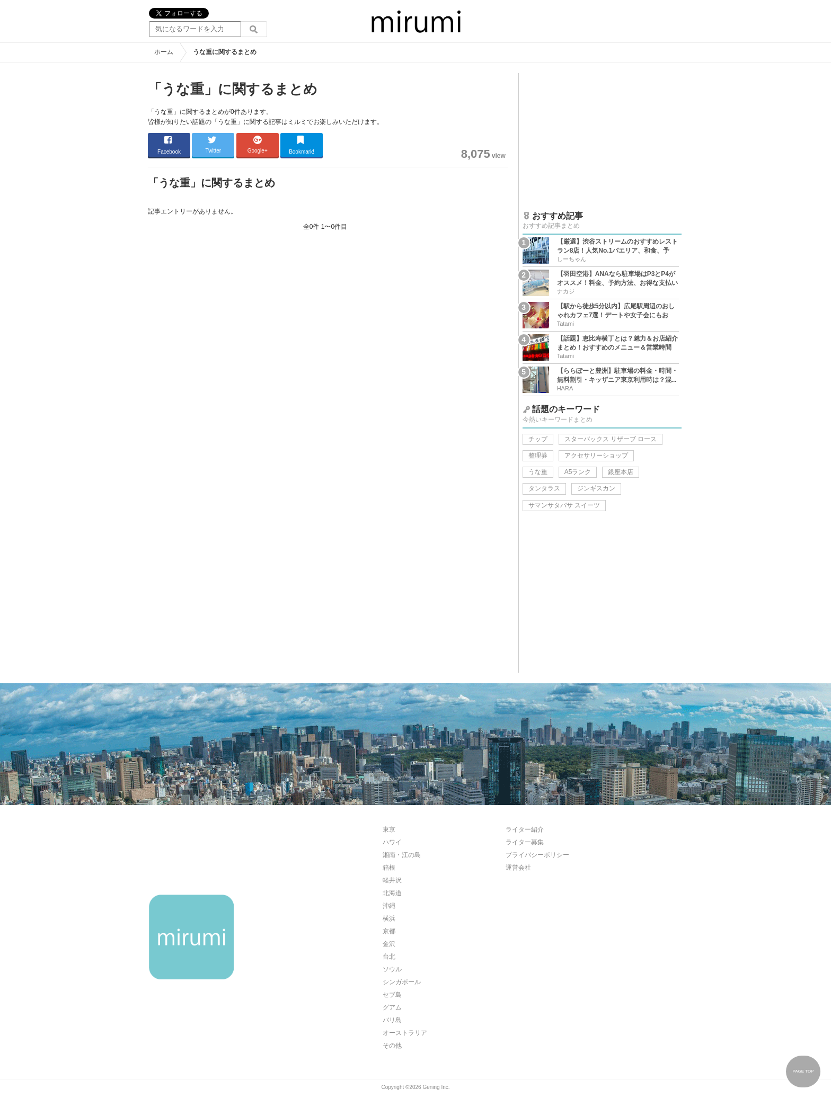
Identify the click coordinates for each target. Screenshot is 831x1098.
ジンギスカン (596, 488)
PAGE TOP (803, 1071)
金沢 (389, 944)
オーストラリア (405, 1033)
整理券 (537, 455)
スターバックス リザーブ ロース (610, 439)
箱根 (389, 867)
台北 (389, 956)
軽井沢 (392, 880)
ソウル (392, 969)
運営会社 (518, 867)
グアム (392, 1007)
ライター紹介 (525, 829)
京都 (389, 931)
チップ (537, 439)
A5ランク (577, 472)
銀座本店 (620, 472)
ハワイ (392, 842)
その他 (392, 1045)
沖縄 (389, 905)
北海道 (392, 893)
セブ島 (392, 994)
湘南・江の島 (402, 855)
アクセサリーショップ (596, 455)
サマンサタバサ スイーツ (564, 505)
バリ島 (392, 1020)
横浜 (389, 918)
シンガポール (402, 982)
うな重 (537, 472)
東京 (389, 829)
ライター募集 (525, 842)
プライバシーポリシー (537, 855)
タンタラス (544, 488)
